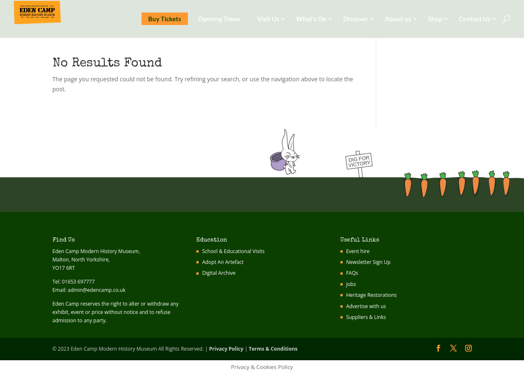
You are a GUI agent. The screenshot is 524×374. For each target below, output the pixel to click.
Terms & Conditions (273, 348)
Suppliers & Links (366, 317)
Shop (435, 19)
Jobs (351, 284)
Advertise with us (366, 306)
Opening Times (219, 19)
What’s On (311, 19)
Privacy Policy (226, 348)
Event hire (358, 251)
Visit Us (268, 19)
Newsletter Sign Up (368, 262)
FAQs (352, 272)
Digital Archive (218, 272)
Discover (355, 19)
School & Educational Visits (233, 251)
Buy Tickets (164, 19)
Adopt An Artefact (222, 262)
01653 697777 (78, 281)
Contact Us (475, 19)
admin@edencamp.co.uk (96, 290)
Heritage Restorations (371, 295)
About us (398, 19)
